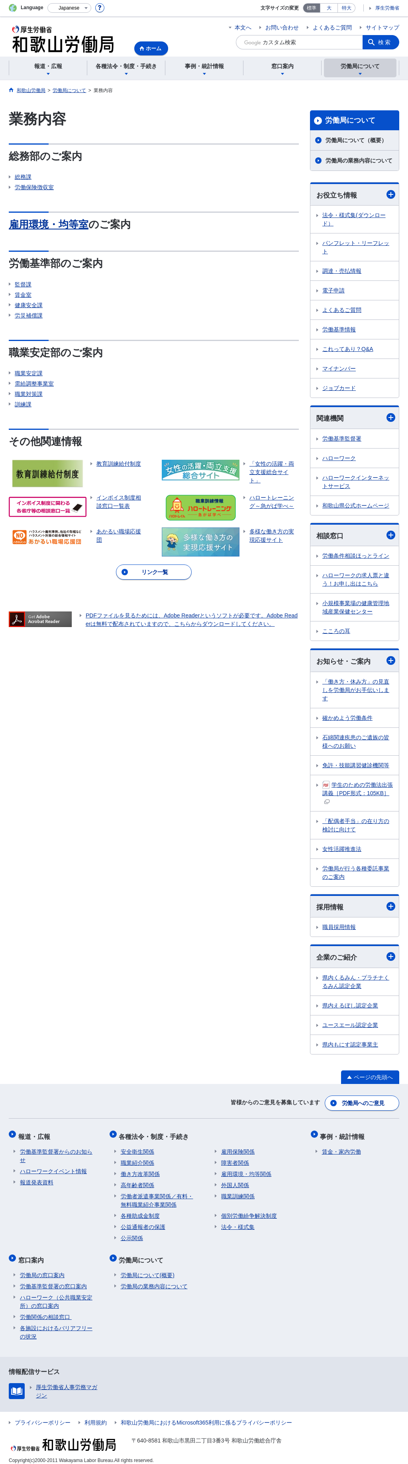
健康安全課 (29, 305)
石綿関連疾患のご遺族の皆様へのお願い (355, 742)
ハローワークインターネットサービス (355, 482)
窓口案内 (32, 1255)
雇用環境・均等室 (50, 224)
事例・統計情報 (344, 1135)
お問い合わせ (282, 27)
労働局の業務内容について (359, 160)
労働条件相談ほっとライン (355, 557)
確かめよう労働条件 (347, 719)
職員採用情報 (339, 929)
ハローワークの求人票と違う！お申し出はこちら (355, 580)
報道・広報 (36, 1135)
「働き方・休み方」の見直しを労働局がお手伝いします (355, 691)
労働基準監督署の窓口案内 (53, 1279)
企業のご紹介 (355, 958)
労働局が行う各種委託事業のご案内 (355, 873)
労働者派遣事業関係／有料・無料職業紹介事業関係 (157, 1197)
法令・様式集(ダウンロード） (354, 219)
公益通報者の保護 (143, 1224)
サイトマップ (382, 27)
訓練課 (23, 404)
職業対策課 (29, 394)
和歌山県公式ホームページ (355, 506)
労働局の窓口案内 (42, 1268)
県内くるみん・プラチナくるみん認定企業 (355, 983)
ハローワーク (339, 459)
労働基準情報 (339, 330)
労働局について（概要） (356, 140)
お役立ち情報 (355, 194)
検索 (385, 42)
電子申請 (333, 291)
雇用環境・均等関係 (246, 1171)
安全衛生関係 (137, 1148)
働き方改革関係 (140, 1171)
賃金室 (23, 295)
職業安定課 (29, 373)
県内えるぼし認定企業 (350, 1007)
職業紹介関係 (137, 1159)
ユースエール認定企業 (350, 1027)
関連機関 (355, 418)
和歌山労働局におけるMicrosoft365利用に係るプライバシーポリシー (206, 1416)
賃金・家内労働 (341, 1148)
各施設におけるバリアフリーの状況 (56, 1325)
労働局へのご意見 (363, 1104)
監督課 (23, 284)
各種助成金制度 (140, 1212)
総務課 (23, 177)
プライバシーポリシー (43, 1416)
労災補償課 (29, 315)
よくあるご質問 (332, 27)
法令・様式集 (238, 1224)
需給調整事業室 (34, 383)
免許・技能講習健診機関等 (355, 766)
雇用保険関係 (238, 1148)
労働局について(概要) (148, 1268)
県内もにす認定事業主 (350, 1046)
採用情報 (355, 908)
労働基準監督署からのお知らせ (56, 1152)
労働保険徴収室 (34, 187)
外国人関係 (235, 1182)
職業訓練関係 (238, 1193)
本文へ (243, 27)
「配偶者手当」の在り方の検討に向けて (355, 826)
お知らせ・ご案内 (355, 661)
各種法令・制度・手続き (156, 1135)
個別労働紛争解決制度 (249, 1212)
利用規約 (95, 1416)
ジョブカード (339, 388)
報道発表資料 (36, 1179)
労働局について (350, 120)
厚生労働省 (387, 8)
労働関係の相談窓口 (46, 1310)
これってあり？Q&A (347, 349)
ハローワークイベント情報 (53, 1168)
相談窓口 (355, 536)
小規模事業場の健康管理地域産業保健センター (355, 608)
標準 (311, 8)
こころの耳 (336, 632)
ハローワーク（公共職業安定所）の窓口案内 (56, 1295)
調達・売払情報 (341, 271)
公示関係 (132, 1235)
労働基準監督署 (341, 439)
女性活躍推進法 (341, 850)
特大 (346, 8)
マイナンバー (339, 369)
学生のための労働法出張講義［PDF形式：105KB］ (357, 793)
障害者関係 (235, 1159)
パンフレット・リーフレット (355, 247)
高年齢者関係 (137, 1182)
